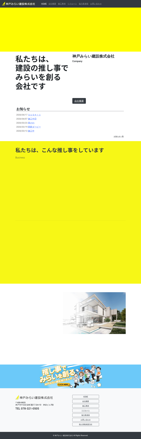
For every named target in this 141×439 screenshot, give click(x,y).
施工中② (32, 119)
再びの (31, 123)
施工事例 (62, 4)
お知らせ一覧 (119, 136)
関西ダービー (34, 127)
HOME (44, 3)
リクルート (72, 4)
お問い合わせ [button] (86, 420)
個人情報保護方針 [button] (85, 424)
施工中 (31, 131)
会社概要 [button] (85, 401)
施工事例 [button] (85, 406)
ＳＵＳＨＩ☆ (34, 115)
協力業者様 (83, 4)
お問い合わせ (96, 4)
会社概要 (52, 4)
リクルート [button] (85, 410)
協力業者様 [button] (85, 415)
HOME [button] (85, 397)
